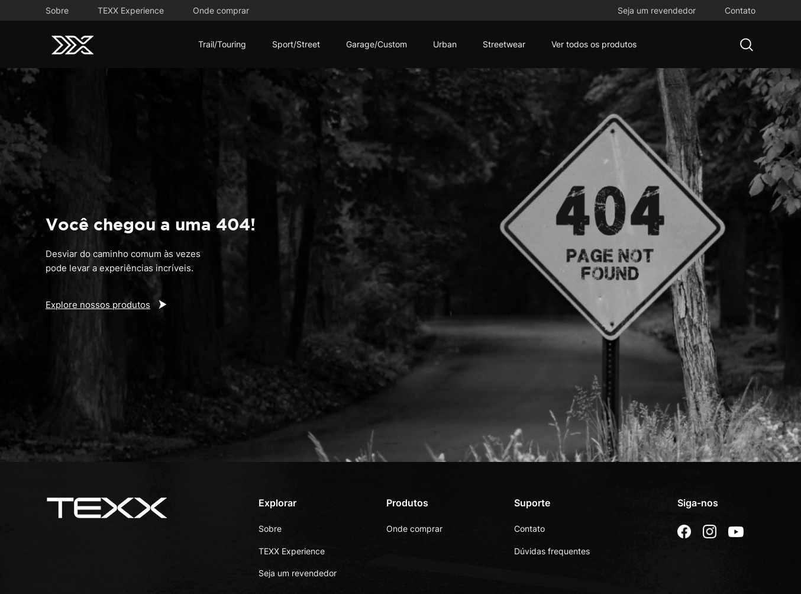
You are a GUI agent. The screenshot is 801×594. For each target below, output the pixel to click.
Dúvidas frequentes (552, 551)
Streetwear (504, 44)
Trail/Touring (222, 44)
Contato (740, 10)
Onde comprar (221, 10)
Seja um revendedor (657, 10)
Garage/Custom (376, 44)
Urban (445, 44)
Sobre (57, 10)
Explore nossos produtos (98, 304)
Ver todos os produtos (594, 44)
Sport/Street (296, 44)
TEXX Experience (131, 10)
